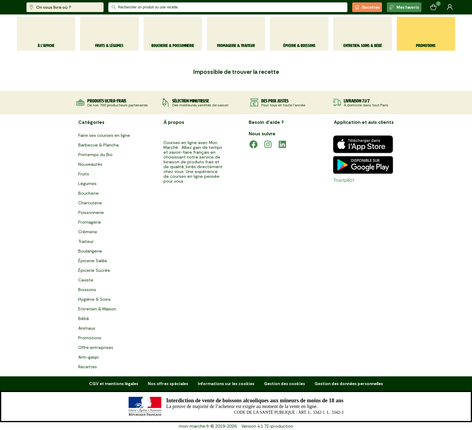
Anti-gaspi (88, 357)
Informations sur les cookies (226, 383)
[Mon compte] (449, 7)
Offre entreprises (95, 347)
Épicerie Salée (92, 260)
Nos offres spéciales (168, 383)
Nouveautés (90, 164)
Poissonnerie (91, 212)
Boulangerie (90, 251)
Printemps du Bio (95, 154)
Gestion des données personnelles (349, 383)
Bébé (83, 318)
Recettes (367, 7)
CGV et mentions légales (113, 383)
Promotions (89, 338)
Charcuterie (90, 203)
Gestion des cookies (284, 383)
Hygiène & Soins (94, 299)
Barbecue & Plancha (98, 145)
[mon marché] (37, 7)
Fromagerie (89, 222)
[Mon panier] (433, 7)
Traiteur (86, 241)
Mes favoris (404, 7)
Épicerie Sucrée (94, 270)
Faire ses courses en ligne (104, 135)
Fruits (83, 174)
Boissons (87, 289)
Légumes (87, 183)
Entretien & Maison (97, 309)
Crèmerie (87, 231)
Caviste (85, 280)
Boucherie (88, 193)
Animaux (86, 328)
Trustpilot (343, 180)
